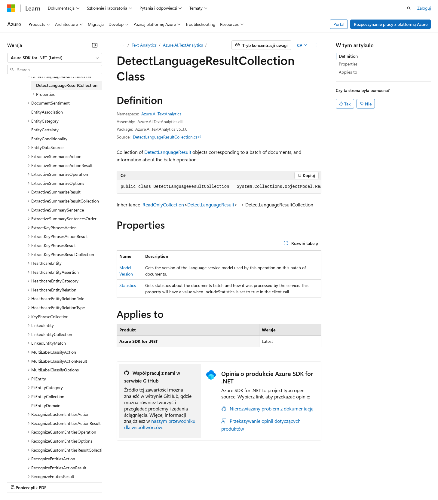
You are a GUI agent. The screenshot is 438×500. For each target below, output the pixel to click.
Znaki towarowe (359, 482)
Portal (339, 24)
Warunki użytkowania (318, 482)
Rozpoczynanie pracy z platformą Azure (390, 24)
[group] (219, 187)
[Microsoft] (11, 8)
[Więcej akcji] (316, 45)
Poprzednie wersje (112, 482)
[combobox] (54, 57)
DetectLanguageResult (167, 152)
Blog (140, 482)
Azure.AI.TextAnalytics (183, 45)
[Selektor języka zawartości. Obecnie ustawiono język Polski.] (18, 467)
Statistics (127, 285)
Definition (348, 56)
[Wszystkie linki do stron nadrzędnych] (122, 45)
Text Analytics (144, 45)
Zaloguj (424, 8)
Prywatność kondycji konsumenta (256, 482)
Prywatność (202, 482)
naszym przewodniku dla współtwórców (159, 424)
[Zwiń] (94, 45)
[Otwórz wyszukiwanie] (409, 8)
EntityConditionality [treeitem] (49, 139)
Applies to (348, 72)
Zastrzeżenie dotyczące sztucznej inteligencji (47, 482)
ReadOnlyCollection (163, 204)
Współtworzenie (170, 482)
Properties (348, 64)
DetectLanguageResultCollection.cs (165, 137)
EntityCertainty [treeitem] (45, 130)
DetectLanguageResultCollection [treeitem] (66, 85)
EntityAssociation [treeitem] (47, 112)
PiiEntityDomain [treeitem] (45, 405)
